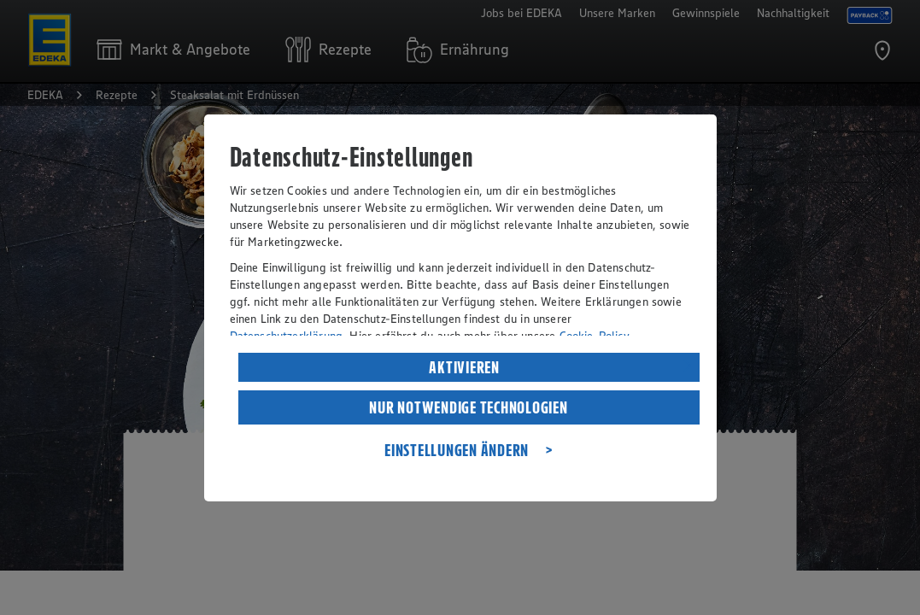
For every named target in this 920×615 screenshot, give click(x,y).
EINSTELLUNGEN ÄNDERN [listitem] (456, 450)
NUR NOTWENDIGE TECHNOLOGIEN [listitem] (468, 407)
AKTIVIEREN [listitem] (464, 367)
